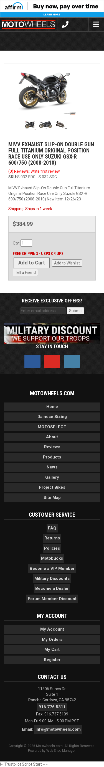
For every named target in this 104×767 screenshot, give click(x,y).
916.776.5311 (52, 706)
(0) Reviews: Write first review (34, 171)
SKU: (12, 177)
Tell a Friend (25, 272)
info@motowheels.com (58, 729)
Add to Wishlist (67, 263)
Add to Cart (31, 263)
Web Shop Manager (60, 751)
